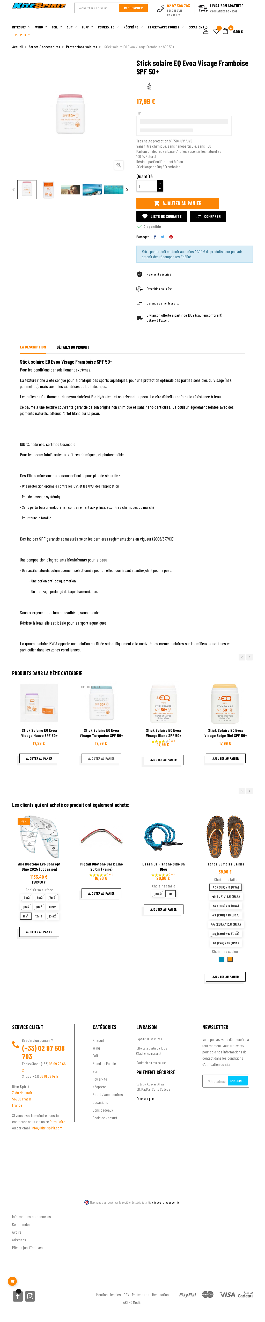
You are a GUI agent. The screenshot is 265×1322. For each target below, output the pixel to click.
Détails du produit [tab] (73, 347)
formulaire (57, 1121)
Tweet (163, 236)
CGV (126, 1294)
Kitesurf (98, 1040)
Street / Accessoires (108, 1094)
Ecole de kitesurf (105, 1117)
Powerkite (100, 1078)
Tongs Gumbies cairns (225, 863)
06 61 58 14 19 (49, 1076)
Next (127, 189)
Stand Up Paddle (104, 1063)
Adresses (19, 1239)
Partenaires (140, 1294)
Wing (96, 1047)
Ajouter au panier (178, 203)
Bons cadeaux (103, 1109)
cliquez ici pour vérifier (166, 1202)
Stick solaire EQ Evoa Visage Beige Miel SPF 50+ (225, 733)
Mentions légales (108, 1294)
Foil (95, 1055)
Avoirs (16, 1231)
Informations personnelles (31, 1216)
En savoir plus (145, 1098)
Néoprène (100, 1086)
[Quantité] (146, 186)
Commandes (21, 1224)
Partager (155, 236)
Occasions (100, 1102)
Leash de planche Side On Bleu (163, 866)
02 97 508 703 (43, 1052)
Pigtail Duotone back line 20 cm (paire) (101, 866)
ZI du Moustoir (22, 1092)
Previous (13, 189)
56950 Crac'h (21, 1098)
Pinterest (171, 236)
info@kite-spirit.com (46, 1127)
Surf (96, 1071)
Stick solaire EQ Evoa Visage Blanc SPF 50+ (163, 733)
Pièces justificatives (27, 1247)
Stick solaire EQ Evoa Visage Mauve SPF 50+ (39, 733)
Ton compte (21, 1208)
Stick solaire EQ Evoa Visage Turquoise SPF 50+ (101, 733)
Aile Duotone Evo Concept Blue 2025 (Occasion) (39, 866)
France (17, 1105)
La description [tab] (33, 346)
